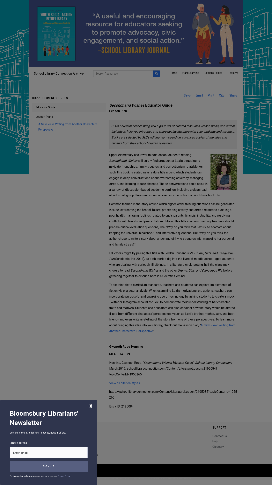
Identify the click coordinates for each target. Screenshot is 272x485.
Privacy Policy (64, 476)
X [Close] (90, 406)
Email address (18, 442)
